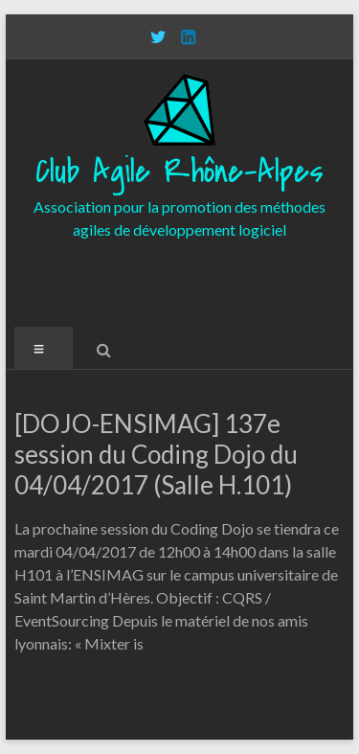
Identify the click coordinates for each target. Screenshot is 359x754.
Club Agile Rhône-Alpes (179, 172)
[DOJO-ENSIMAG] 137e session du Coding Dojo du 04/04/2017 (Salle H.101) (156, 454)
